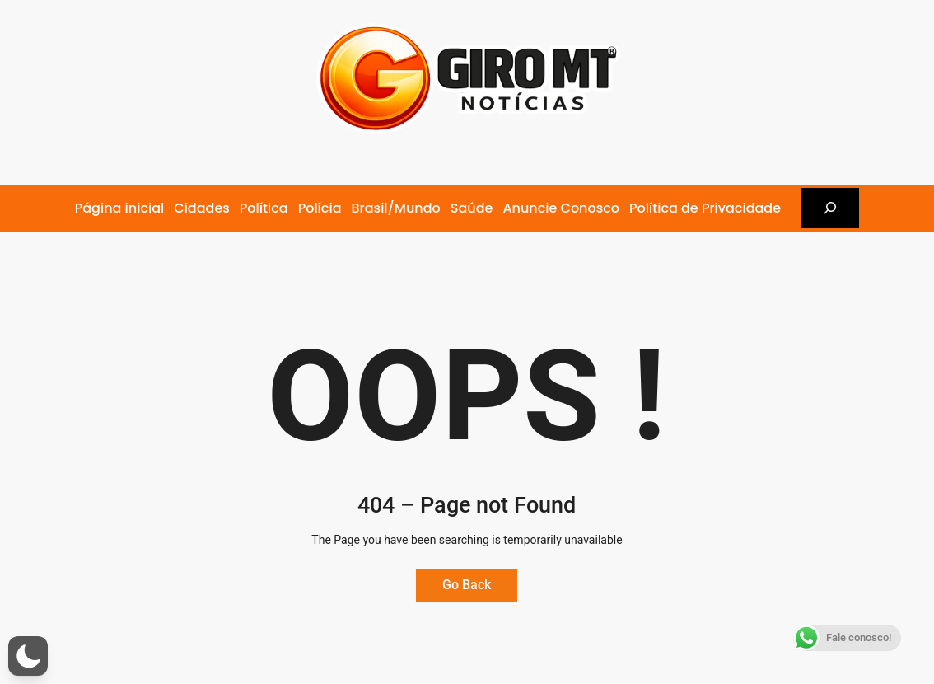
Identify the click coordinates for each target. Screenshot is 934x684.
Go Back (466, 585)
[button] (28, 656)
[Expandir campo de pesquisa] (830, 208)
